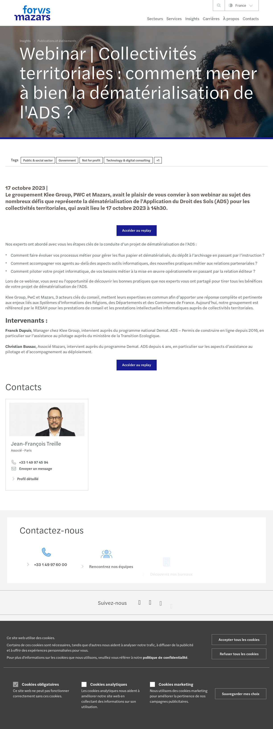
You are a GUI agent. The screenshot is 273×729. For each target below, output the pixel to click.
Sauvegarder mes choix (240, 693)
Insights (192, 18)
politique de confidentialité (165, 657)
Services (174, 18)
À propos (231, 18)
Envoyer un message (31, 469)
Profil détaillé (25, 479)
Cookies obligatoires (40, 684)
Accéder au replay (136, 230)
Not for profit (91, 160)
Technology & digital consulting (128, 160)
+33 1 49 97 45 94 (29, 463)
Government (67, 160)
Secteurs (155, 18)
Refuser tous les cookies (239, 653)
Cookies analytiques (108, 684)
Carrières (211, 18)
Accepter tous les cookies (239, 639)
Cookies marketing (176, 684)
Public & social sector (38, 160)
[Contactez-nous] (46, 564)
